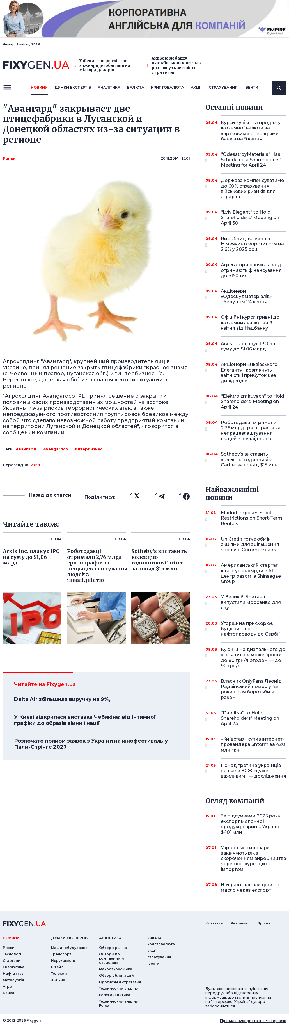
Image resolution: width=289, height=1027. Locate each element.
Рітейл (57, 967)
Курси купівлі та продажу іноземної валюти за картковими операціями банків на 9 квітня (251, 131)
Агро (7, 986)
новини (39, 87)
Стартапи (11, 960)
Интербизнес (88, 449)
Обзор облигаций (116, 975)
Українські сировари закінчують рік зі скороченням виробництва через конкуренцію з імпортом (253, 858)
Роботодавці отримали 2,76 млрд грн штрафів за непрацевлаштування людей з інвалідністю (251, 430)
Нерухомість (63, 960)
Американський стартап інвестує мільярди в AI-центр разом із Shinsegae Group (251, 573)
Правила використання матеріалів (253, 1020)
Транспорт (61, 954)
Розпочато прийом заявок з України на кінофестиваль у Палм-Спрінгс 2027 (91, 744)
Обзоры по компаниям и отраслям (111, 958)
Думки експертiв (72, 87)
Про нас (265, 923)
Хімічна (58, 980)
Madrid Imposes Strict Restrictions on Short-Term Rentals (251, 518)
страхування (223, 87)
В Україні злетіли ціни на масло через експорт (250, 887)
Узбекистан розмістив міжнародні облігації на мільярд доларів (102, 65)
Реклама (239, 923)
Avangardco (55, 449)
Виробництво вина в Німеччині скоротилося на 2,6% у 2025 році (252, 244)
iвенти (251, 87)
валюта (135, 87)
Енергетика (13, 967)
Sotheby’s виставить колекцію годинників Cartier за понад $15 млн (249, 459)
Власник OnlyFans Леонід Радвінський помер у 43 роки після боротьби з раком (251, 689)
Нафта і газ (13, 973)
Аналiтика (109, 87)
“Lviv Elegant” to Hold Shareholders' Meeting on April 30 (250, 218)
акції (196, 87)
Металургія (13, 980)
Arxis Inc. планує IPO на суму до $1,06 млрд (248, 346)
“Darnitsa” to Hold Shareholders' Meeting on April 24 (250, 718)
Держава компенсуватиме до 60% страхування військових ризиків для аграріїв (252, 188)
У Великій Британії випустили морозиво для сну (251, 602)
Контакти (214, 923)
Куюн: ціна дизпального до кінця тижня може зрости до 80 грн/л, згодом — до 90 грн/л (253, 657)
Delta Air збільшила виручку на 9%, (62, 699)
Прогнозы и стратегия (120, 982)
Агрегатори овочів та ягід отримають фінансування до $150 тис (251, 270)
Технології (13, 954)
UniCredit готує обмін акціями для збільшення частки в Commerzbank (250, 544)
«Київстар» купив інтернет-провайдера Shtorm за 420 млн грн (253, 744)
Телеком (59, 973)
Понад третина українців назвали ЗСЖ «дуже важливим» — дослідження (253, 771)
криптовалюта (167, 87)
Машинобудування (69, 948)
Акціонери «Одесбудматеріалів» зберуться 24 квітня (246, 296)
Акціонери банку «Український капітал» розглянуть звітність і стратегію (174, 65)
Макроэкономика (115, 969)
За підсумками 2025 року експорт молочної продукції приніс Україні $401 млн (250, 824)
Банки (8, 993)
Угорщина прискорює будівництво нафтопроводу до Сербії (250, 629)
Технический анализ (118, 988)
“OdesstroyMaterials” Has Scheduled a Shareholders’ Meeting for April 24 (251, 160)
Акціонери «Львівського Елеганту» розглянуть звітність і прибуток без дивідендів (249, 372)
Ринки (9, 158)
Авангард (26, 449)
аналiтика (110, 937)
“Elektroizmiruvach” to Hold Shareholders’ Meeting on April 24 (252, 401)
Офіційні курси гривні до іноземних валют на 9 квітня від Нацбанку (250, 323)
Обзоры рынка (113, 948)
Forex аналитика (114, 995)
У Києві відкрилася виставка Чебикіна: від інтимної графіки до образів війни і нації (85, 720)
